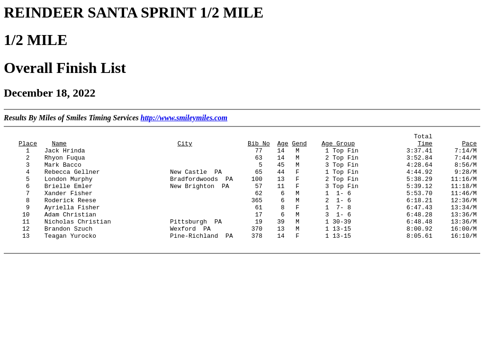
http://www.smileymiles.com (184, 118)
